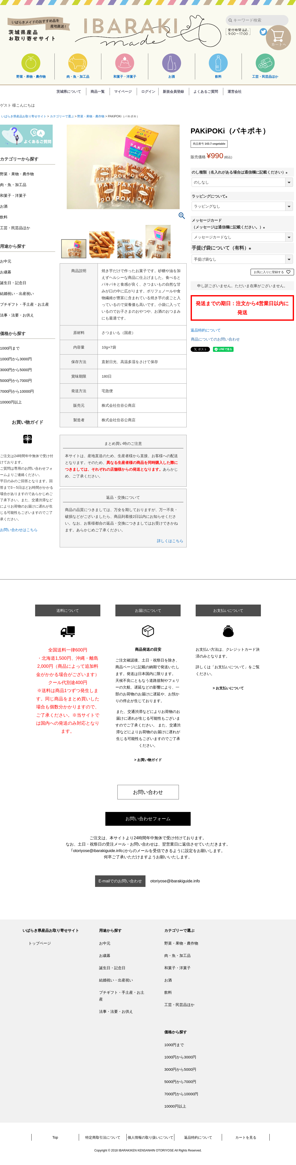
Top (55, 1137)
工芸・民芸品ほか (265, 65)
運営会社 (235, 92)
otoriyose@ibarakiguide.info (175, 881)
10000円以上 (11, 402)
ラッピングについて (210, 196)
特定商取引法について (102, 1137)
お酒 (171, 65)
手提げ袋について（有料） (223, 248)
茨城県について (68, 92)
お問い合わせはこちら (19, 530)
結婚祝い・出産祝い (17, 293)
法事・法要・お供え (17, 315)
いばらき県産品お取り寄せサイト (23, 116)
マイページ (123, 92)
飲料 (218, 65)
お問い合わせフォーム (148, 818)
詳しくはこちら (170, 541)
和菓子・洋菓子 (124, 65)
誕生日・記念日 (13, 283)
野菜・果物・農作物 (31, 65)
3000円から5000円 (16, 370)
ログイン (148, 92)
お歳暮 (5, 272)
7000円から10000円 (17, 391)
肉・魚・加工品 (77, 65)
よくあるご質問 (205, 92)
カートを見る (245, 1137)
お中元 (5, 261)
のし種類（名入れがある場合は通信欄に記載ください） (240, 172)
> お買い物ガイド (148, 760)
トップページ (39, 943)
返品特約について (206, 330)
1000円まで (10, 348)
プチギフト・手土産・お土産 (24, 304)
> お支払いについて (228, 688)
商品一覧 (98, 92)
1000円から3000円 (16, 359)
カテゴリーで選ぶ (62, 116)
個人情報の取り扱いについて (150, 1137)
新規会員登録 (173, 92)
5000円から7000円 (16, 380)
